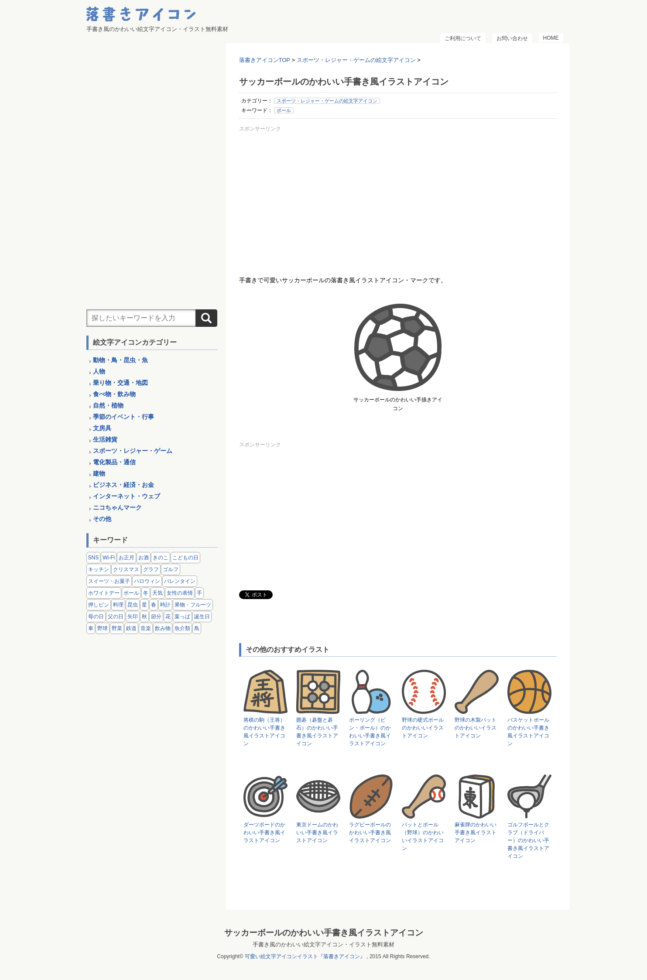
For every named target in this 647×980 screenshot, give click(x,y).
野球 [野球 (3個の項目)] (102, 628)
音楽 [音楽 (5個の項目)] (145, 628)
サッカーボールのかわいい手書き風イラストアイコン (323, 932)
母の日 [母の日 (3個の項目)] (96, 616)
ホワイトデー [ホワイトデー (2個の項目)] (104, 593)
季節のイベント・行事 (123, 416)
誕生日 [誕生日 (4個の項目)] (202, 616)
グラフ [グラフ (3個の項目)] (151, 569)
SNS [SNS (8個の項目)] (93, 558)
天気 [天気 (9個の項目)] (157, 593)
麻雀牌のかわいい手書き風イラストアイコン (475, 832)
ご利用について (463, 38)
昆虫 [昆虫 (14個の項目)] (132, 605)
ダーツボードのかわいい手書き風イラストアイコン (264, 832)
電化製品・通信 (114, 462)
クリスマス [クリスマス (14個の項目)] (126, 569)
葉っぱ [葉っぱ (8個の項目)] (182, 616)
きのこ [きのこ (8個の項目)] (160, 558)
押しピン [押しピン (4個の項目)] (98, 605)
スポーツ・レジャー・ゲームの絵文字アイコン (327, 100)
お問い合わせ (512, 38)
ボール (284, 110)
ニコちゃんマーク (117, 507)
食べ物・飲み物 (114, 394)
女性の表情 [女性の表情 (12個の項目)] (180, 593)
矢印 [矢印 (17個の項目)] (132, 616)
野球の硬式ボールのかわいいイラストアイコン (423, 728)
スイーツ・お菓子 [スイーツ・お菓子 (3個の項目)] (109, 581)
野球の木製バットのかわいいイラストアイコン (475, 728)
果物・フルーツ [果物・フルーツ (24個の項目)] (193, 605)
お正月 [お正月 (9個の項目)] (126, 558)
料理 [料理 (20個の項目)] (118, 605)
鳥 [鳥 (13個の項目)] (196, 628)
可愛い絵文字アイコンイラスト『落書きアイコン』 (305, 956)
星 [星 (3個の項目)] (144, 605)
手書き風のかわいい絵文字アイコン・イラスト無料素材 (323, 944)
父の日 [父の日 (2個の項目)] (115, 616)
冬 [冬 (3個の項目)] (145, 593)
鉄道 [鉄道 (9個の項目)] (131, 628)
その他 (102, 518)
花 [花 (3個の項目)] (168, 616)
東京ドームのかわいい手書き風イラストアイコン (317, 832)
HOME (551, 38)
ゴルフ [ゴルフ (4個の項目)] (170, 569)
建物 (99, 473)
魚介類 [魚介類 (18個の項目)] (182, 628)
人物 (99, 371)
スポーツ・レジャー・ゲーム (132, 450)
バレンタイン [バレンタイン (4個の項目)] (179, 581)
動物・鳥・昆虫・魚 (120, 359)
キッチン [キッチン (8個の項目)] (98, 569)
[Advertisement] (398, 196)
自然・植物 (108, 405)
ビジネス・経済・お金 (123, 484)
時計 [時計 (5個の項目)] (165, 605)
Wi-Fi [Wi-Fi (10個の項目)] (109, 558)
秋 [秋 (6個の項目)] (144, 616)
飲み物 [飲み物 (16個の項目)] (163, 628)
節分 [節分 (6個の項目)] (156, 616)
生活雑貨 (105, 439)
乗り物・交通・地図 (120, 382)
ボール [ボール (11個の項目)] (131, 593)
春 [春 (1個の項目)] (153, 605)
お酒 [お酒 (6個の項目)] (143, 558)
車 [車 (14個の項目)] (90, 628)
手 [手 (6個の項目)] (199, 593)
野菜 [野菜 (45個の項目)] (117, 628)
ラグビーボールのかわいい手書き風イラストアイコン (370, 832)
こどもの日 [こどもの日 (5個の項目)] (185, 558)
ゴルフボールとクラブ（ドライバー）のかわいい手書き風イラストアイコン (528, 840)
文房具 (102, 428)
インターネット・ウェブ (126, 496)
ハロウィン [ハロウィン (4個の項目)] (147, 581)
